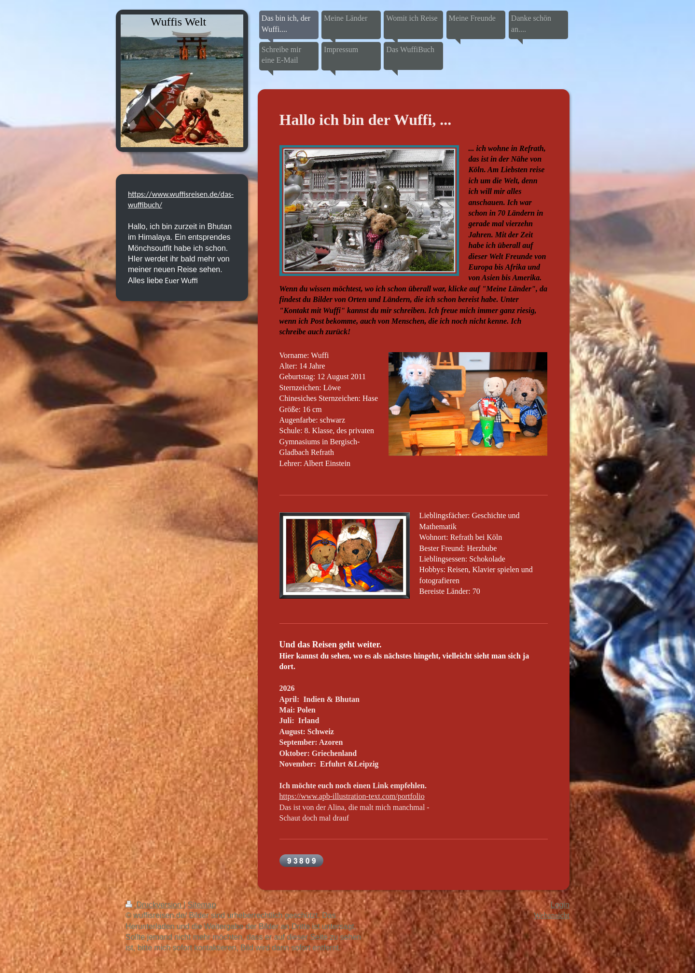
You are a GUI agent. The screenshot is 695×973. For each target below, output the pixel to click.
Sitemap (202, 905)
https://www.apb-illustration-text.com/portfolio (352, 796)
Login (560, 905)
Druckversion (154, 905)
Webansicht (552, 915)
